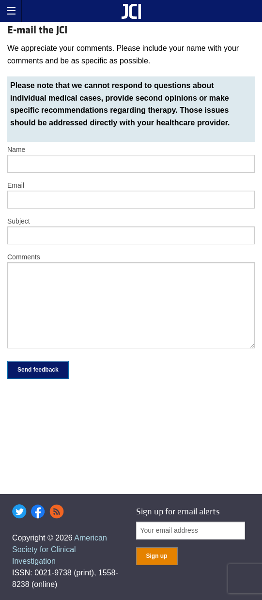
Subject (18, 221)
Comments (23, 257)
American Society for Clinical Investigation (59, 549)
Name (16, 149)
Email (15, 185)
